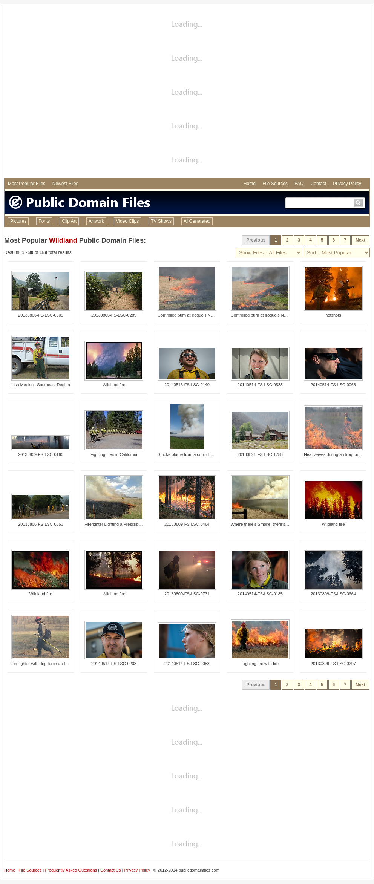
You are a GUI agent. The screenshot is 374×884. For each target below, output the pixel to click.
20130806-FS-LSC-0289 (113, 315)
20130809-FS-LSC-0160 (40, 454)
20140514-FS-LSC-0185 (260, 594)
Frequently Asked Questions (71, 870)
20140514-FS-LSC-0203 (113, 663)
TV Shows (161, 221)
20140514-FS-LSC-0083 (187, 663)
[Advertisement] (84, 92)
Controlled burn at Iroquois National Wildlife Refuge (205, 315)
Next (360, 240)
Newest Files (65, 183)
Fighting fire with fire (260, 663)
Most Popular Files (26, 183)
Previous (255, 240)
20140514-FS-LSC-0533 (260, 384)
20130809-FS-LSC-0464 (187, 524)
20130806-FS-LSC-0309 (40, 315)
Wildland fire (114, 384)
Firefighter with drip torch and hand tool (47, 663)
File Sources (275, 183)
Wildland (63, 240)
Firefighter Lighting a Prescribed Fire (118, 524)
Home (250, 183)
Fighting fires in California (113, 454)
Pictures (18, 221)
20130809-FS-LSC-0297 (333, 663)
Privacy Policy (347, 183)
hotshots (333, 315)
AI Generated (197, 221)
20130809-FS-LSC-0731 (187, 594)
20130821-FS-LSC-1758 (260, 454)
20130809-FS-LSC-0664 (333, 594)
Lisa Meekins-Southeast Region (40, 384)
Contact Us (110, 870)
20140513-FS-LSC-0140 (187, 384)
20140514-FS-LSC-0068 (333, 384)
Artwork (96, 221)
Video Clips (127, 221)
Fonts (44, 221)
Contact (318, 183)
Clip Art (69, 221)
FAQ (298, 183)
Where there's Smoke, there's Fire (262, 524)
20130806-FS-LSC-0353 (40, 524)
